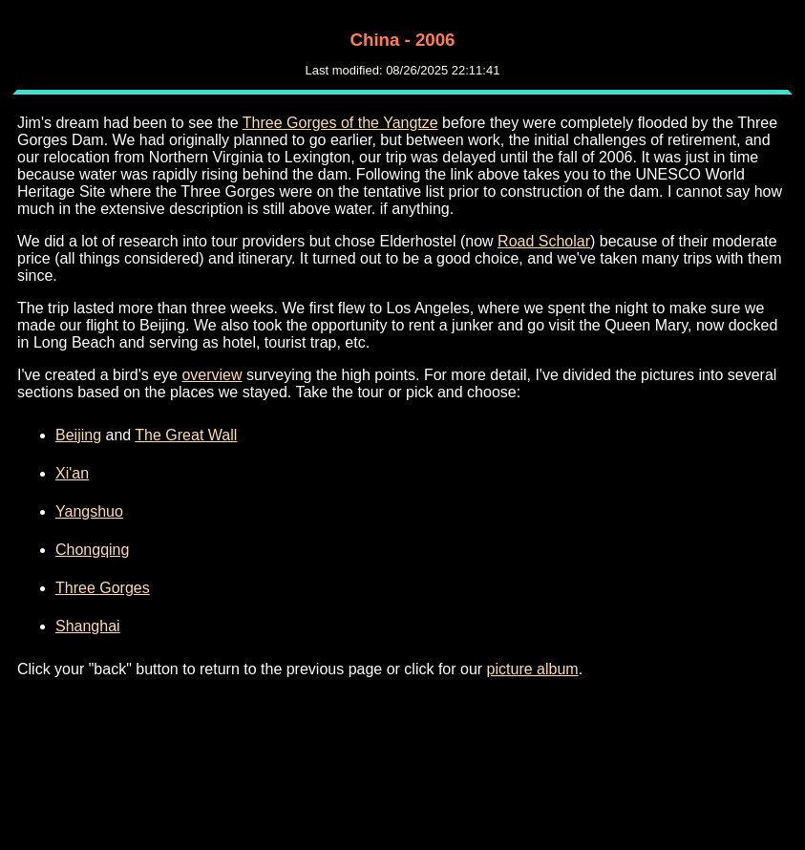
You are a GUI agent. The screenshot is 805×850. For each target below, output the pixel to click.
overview (211, 375)
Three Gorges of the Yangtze (340, 123)
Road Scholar (544, 241)
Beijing (78, 435)
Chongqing (92, 550)
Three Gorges (102, 588)
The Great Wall (186, 435)
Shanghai (87, 626)
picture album (533, 669)
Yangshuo (89, 511)
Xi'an (72, 473)
